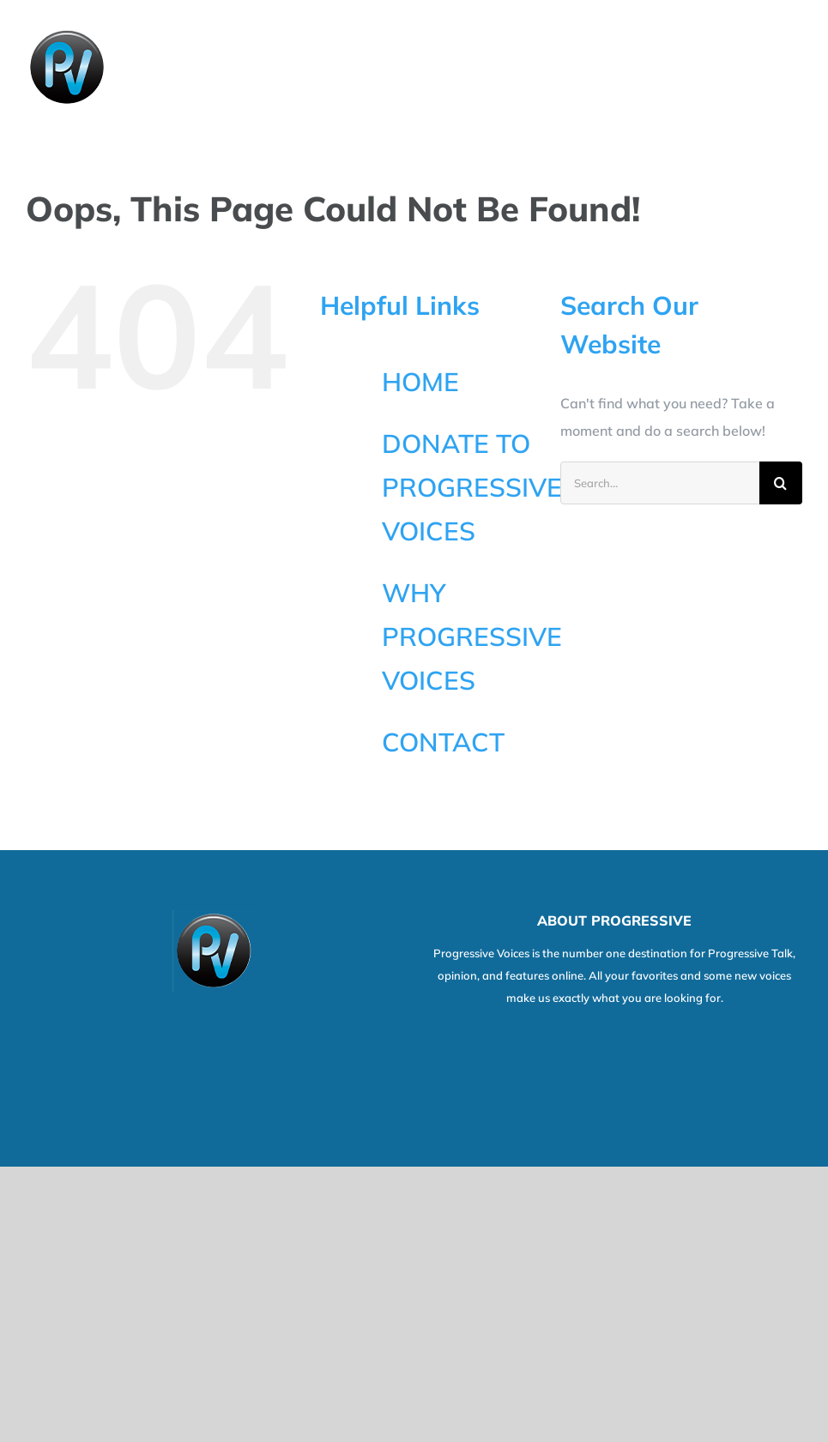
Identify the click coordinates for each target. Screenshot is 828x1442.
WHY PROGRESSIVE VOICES (472, 636)
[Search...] (659, 483)
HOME (420, 381)
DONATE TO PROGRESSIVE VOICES (472, 487)
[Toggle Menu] (791, 68)
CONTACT (443, 742)
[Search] (780, 483)
